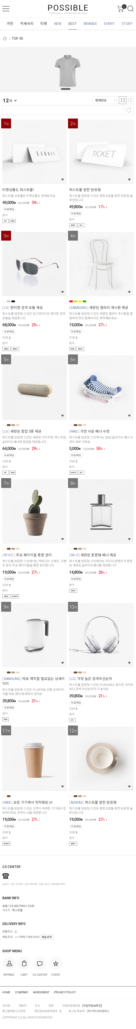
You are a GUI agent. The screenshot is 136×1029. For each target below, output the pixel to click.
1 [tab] (65, 89)
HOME (6, 992)
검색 (131, 9)
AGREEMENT (41, 992)
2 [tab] (73, 89)
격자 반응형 (122, 100)
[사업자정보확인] (92, 1005)
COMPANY (21, 992)
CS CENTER (11, 867)
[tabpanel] (68, 69)
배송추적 (47, 937)
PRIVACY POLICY (65, 992)
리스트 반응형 (130, 100)
